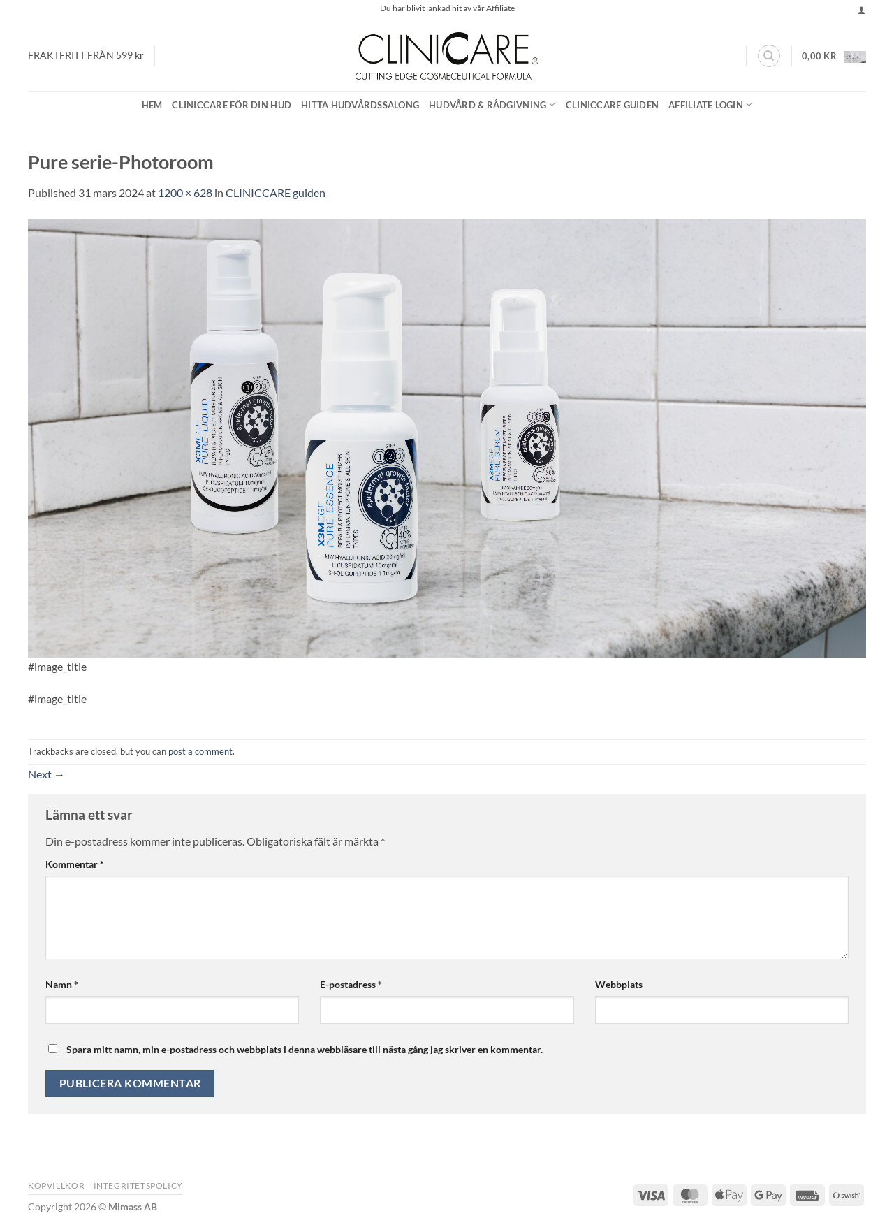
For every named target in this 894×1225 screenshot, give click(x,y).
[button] (861, 10)
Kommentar (74, 864)
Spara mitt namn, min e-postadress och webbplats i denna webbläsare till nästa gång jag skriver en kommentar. (304, 1049)
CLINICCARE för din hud (231, 104)
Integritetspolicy (138, 1185)
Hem (152, 104)
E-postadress (351, 984)
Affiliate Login (710, 104)
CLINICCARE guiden (612, 104)
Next (46, 774)
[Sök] (769, 56)
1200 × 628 (185, 192)
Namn (61, 984)
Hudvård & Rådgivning (492, 104)
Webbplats (619, 984)
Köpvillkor (56, 1185)
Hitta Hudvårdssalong (360, 104)
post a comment (200, 751)
